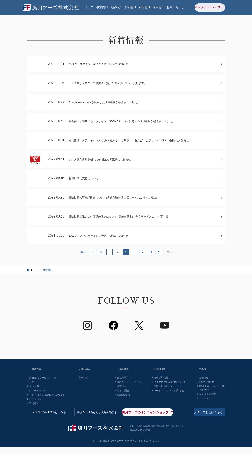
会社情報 (130, 6)
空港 (30, 390)
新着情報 (144, 6)
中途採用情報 (162, 394)
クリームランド (37, 399)
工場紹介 (33, 412)
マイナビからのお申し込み (169, 390)
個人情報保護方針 (208, 402)
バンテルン (34, 407)
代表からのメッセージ (128, 390)
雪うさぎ (82, 386)
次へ (170, 260)
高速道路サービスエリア (41, 386)
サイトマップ (205, 407)
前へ (82, 260)
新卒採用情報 (160, 386)
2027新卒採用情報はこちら (52, 422)
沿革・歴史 (122, 399)
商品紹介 (116, 6)
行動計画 (122, 403)
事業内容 (102, 6)
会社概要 (121, 386)
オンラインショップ (212, 6)
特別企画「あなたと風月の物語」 (102, 422)
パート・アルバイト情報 (168, 399)
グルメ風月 (34, 394)
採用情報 (158, 6)
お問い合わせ (175, 6)
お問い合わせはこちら (150, 421)
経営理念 (121, 394)
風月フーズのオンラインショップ (200, 421)
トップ (89, 6)
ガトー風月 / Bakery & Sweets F (46, 403)
